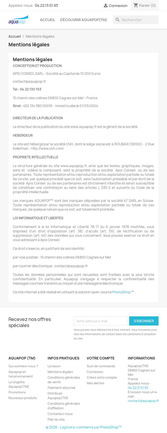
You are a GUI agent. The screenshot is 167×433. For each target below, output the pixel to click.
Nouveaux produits (22, 398)
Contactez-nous (60, 414)
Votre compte (101, 358)
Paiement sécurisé (61, 388)
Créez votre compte (102, 377)
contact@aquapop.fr (143, 401)
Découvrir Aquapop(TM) (83, 19)
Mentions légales (60, 372)
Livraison (54, 366)
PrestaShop (121, 292)
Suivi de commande (101, 366)
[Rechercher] (136, 19)
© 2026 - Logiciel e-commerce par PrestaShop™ (84, 427)
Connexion (95, 372)
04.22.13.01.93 (46, 5)
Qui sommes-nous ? (23, 366)
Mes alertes (95, 383)
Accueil (47, 19)
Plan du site (56, 419)
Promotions (17, 392)
